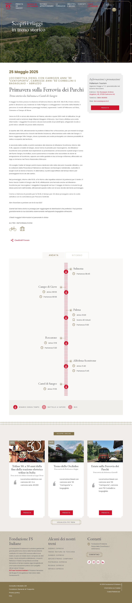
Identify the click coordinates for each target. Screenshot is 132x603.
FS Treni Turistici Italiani (18, 570)
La (61, 5)
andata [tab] (54, 255)
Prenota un (20, 6)
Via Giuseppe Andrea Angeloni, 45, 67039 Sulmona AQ (102, 93)
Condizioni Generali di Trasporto (21, 589)
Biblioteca (71, 5)
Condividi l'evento (20, 240)
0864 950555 (102, 98)
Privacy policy (14, 592)
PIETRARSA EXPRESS (57, 562)
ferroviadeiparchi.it (101, 101)
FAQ (10, 596)
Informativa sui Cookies (112, 588)
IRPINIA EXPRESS (56, 569)
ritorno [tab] (77, 255)
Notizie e (47, 5)
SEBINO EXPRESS (56, 548)
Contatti (82, 4)
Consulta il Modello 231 (18, 586)
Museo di (33, 5)
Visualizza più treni (66, 522)
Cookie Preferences (113, 592)
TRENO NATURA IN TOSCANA (61, 552)
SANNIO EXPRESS (56, 555)
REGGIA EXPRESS (56, 565)
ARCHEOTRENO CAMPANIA (60, 559)
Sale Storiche (93, 5)
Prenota (27, 513)
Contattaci (94, 555)
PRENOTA (105, 108)
